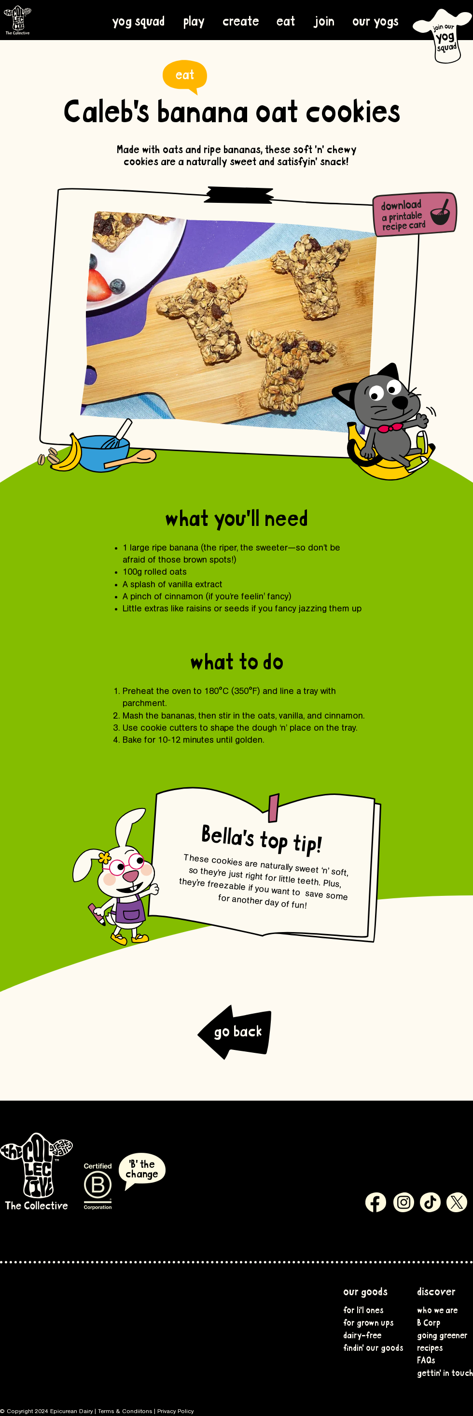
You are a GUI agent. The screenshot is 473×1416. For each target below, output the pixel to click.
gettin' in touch (441, 1372)
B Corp (428, 1322)
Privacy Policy (175, 1412)
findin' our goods (367, 1347)
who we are (437, 1309)
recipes (430, 1347)
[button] (375, 20)
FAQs (426, 1359)
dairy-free (362, 1334)
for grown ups (367, 1322)
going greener (441, 1334)
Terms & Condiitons (125, 1412)
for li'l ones (363, 1309)
